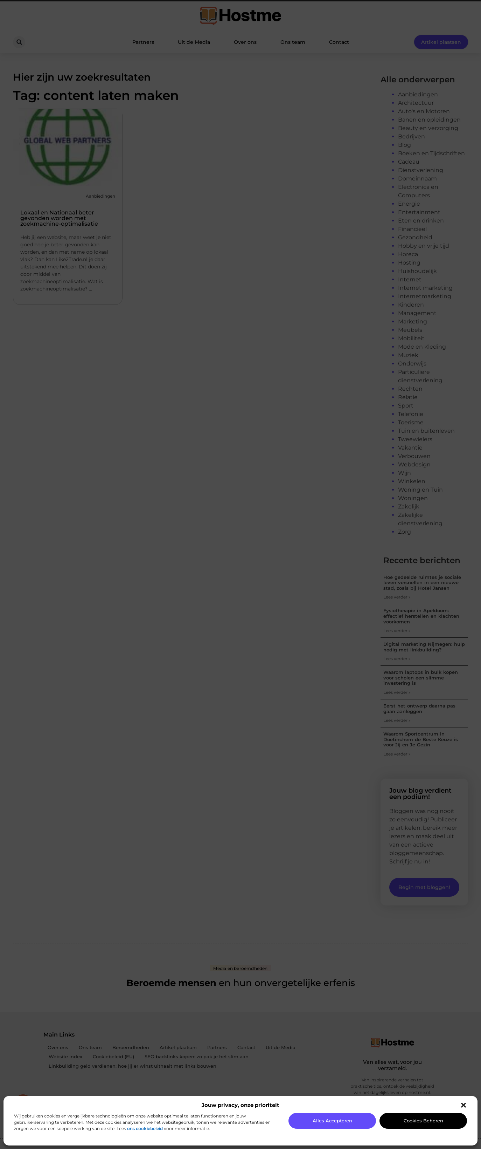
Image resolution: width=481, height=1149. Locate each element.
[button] (463, 1105)
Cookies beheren (423, 1120)
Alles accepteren (332, 1120)
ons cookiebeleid (145, 1128)
